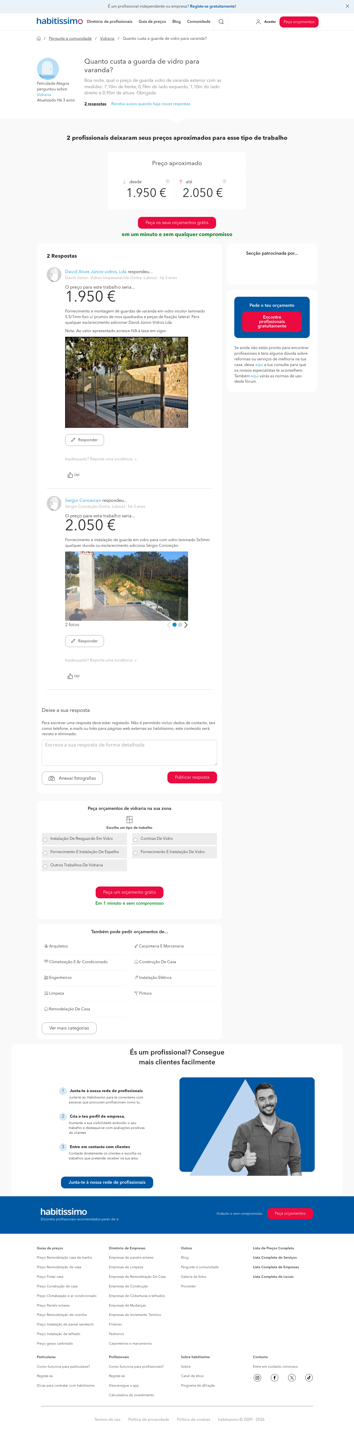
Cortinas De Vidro (157, 839)
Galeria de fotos (193, 1277)
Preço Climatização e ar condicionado (67, 1296)
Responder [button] (84, 440)
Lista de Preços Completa (273, 1248)
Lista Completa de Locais (273, 1277)
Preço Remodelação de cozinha (62, 1315)
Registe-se (45, 1376)
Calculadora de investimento (131, 1395)
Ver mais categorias (69, 1028)
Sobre (186, 1366)
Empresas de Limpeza (126, 1267)
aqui (259, 365)
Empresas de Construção (128, 1286)
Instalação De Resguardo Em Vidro (81, 839)
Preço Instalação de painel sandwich (65, 1324)
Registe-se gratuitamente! (213, 7)
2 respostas (95, 104)
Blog (185, 1257)
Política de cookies (193, 1420)
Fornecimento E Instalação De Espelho (84, 852)
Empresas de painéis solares (131, 1257)
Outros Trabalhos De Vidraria (76, 865)
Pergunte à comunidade (70, 39)
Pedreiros (116, 1334)
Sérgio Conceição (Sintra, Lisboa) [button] (95, 507)
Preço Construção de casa (57, 1286)
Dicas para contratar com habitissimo (66, 1385)
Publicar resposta (192, 777)
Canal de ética (192, 1376)
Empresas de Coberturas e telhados (137, 1296)
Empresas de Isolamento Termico (135, 1315)
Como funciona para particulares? (63, 1366)
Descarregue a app (124, 1385)
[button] (48, 69)
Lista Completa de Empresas (276, 1267)
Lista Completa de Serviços (275, 1257)
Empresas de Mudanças (127, 1305)
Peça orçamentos (299, 22)
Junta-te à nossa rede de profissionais (107, 1182)
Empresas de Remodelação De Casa (137, 1277)
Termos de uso (107, 1420)
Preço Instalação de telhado (58, 1334)
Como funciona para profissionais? (136, 1366)
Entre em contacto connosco (275, 1366)
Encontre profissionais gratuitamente (272, 321)
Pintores (115, 1324)
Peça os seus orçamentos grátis (177, 223)
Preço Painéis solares (53, 1305)
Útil (73, 475)
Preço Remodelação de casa (59, 1267)
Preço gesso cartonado (55, 1343)
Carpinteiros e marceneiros (130, 1343)
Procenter (188, 1286)
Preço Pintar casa (50, 1277)
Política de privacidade (148, 1420)
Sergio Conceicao (83, 500)
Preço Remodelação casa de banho (64, 1257)
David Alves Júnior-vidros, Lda (96, 272)
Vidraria (107, 39)
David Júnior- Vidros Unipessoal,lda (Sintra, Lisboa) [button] (111, 278)
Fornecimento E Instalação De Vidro (173, 852)
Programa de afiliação (198, 1385)
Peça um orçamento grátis (129, 892)
